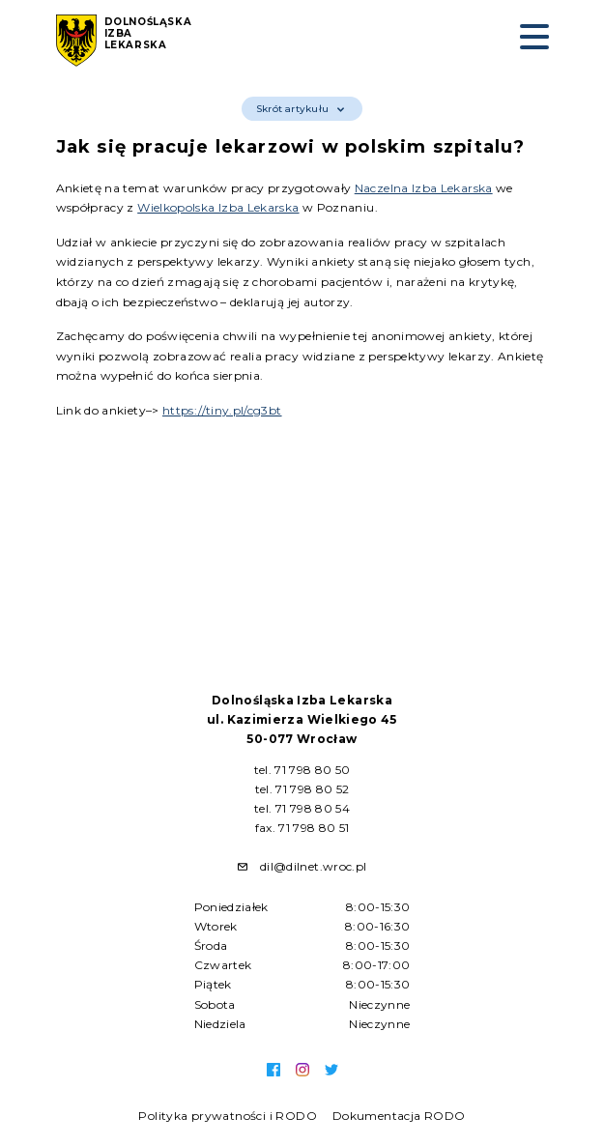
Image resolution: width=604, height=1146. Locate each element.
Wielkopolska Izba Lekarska (218, 207)
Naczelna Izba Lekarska (424, 188)
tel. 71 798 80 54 (302, 808)
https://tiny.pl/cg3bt (222, 410)
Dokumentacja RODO (399, 1115)
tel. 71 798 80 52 (302, 789)
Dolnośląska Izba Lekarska (148, 33)
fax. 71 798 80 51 (302, 827)
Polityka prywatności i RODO (227, 1115)
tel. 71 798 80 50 (302, 769)
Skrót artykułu (300, 108)
